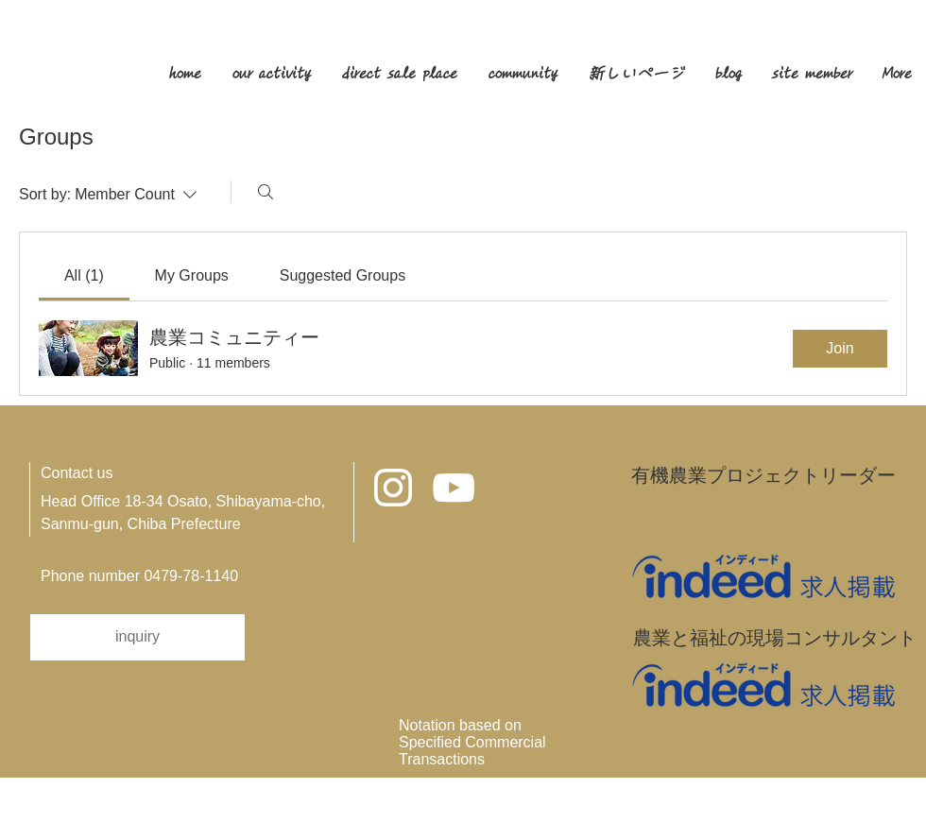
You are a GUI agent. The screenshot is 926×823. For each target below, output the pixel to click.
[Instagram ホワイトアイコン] (393, 487)
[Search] (265, 191)
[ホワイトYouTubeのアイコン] (453, 487)
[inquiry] (137, 637)
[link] (84, 275)
